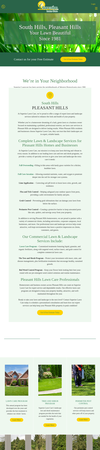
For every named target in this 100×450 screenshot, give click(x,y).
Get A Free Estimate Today (73, 59)
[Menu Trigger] (96, 8)
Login (93, 4)
